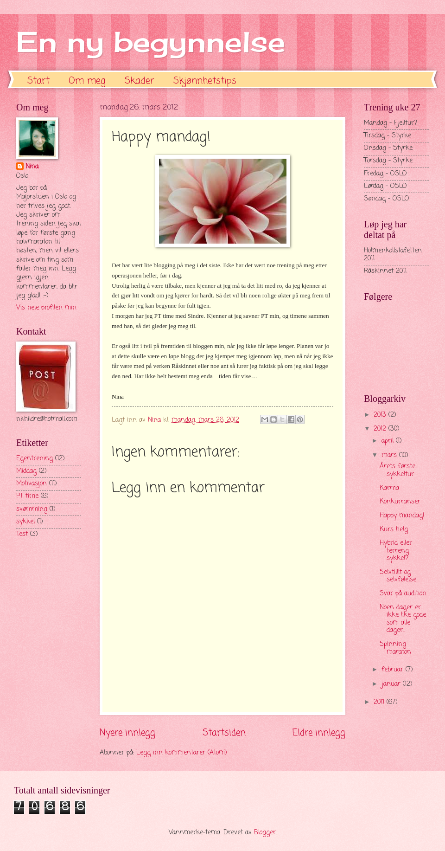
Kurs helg (394, 530)
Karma (389, 488)
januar (392, 684)
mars (390, 455)
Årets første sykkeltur (397, 470)
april (388, 441)
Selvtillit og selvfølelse (398, 576)
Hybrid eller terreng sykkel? (396, 550)
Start (38, 81)
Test (22, 534)
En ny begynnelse (150, 41)
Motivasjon (31, 484)
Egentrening (34, 459)
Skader (139, 81)
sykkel (25, 522)
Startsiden (224, 733)
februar (393, 670)
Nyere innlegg (127, 733)
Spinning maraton (395, 648)
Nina (31, 167)
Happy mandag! (402, 516)
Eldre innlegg (318, 733)
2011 (380, 702)
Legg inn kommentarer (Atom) (181, 753)
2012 (381, 429)
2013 (381, 415)
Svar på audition (403, 594)
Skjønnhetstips (204, 81)
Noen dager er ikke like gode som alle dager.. (403, 619)
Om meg (87, 81)
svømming (31, 509)
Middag (26, 471)
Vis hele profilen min (46, 308)
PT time (27, 496)
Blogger (265, 833)
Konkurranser (400, 502)
